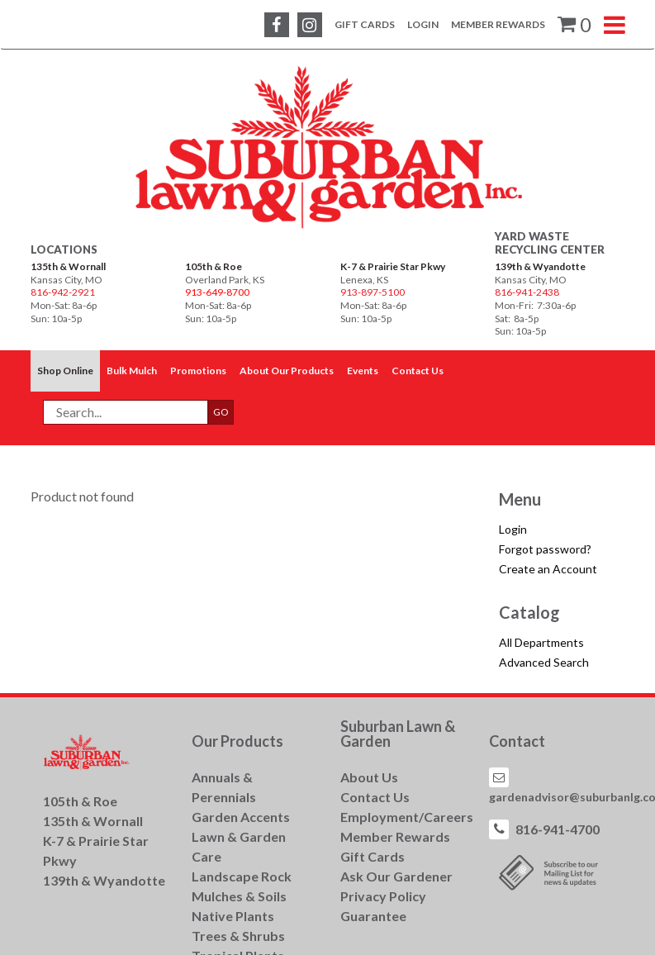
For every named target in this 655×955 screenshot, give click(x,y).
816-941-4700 (557, 829)
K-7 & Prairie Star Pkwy (392, 266)
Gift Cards (365, 24)
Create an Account (548, 569)
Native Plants (233, 916)
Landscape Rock (242, 876)
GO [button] (221, 412)
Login (423, 24)
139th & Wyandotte (540, 266)
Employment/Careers (406, 816)
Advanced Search (544, 662)
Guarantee (373, 916)
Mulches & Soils (239, 896)
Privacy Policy (383, 896)
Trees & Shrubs (238, 935)
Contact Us (375, 797)
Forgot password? (545, 549)
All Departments (541, 642)
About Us (369, 777)
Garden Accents (241, 816)
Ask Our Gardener (396, 876)
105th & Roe (213, 266)
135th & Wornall (68, 266)
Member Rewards (498, 24)
